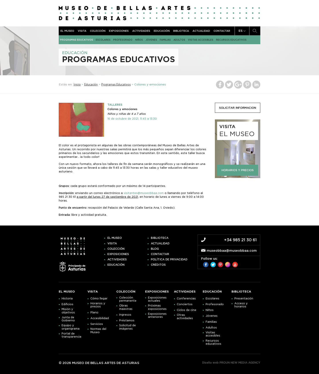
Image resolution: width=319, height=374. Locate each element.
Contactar (222, 30)
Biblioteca (181, 30)
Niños (139, 39)
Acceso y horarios (241, 305)
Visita (82, 30)
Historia (67, 298)
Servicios (96, 324)
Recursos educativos (231, 39)
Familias (165, 39)
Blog (155, 248)
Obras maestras (125, 307)
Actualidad (201, 30)
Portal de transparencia (71, 335)
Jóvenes (151, 39)
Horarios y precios (97, 305)
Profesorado (122, 39)
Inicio (77, 84)
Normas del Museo (98, 330)
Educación (162, 30)
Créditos (158, 264)
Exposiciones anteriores (157, 315)
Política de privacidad (169, 259)
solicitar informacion (237, 107)
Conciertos (185, 304)
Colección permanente (127, 299)
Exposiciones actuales (157, 299)
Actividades (141, 30)
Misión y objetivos (68, 311)
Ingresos (125, 314)
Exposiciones (119, 30)
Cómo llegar (98, 298)
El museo (67, 30)
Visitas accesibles (200, 39)
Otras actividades (185, 316)
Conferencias (186, 298)
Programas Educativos (76, 39)
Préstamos (126, 320)
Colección (97, 30)
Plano (94, 312)
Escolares (103, 39)
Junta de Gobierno (68, 319)
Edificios (67, 304)
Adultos (179, 39)
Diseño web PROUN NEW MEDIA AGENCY (231, 362)
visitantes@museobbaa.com (144, 193)
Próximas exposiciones (157, 307)
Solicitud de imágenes (127, 327)
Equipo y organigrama (71, 327)
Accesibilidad (99, 318)
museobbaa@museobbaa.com (232, 250)
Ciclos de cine (186, 310)
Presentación (243, 298)
